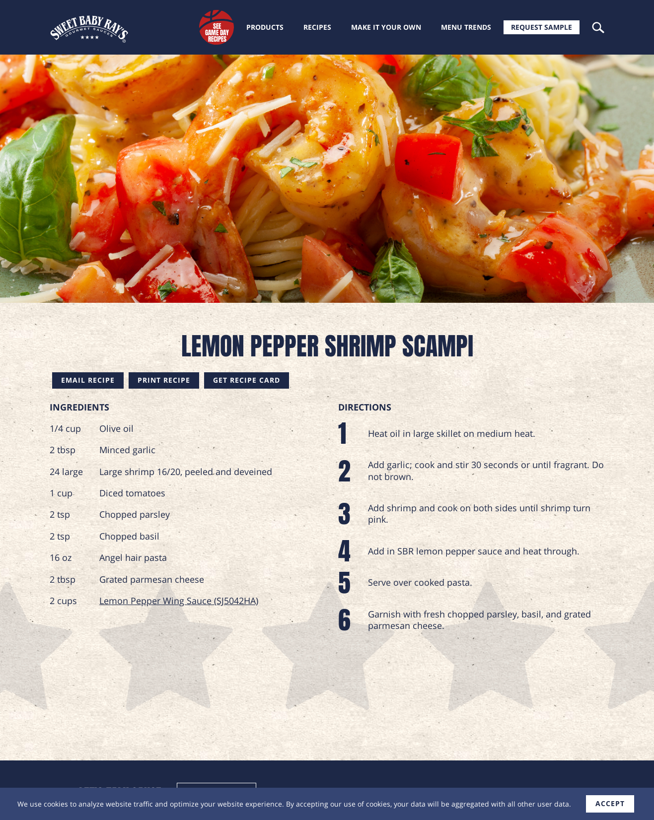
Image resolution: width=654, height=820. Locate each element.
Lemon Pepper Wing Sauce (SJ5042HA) (178, 601)
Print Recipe (164, 380)
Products (265, 27)
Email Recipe (88, 380)
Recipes (317, 27)
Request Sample (541, 27)
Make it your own (386, 27)
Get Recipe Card (246, 380)
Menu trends (466, 27)
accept (610, 803)
